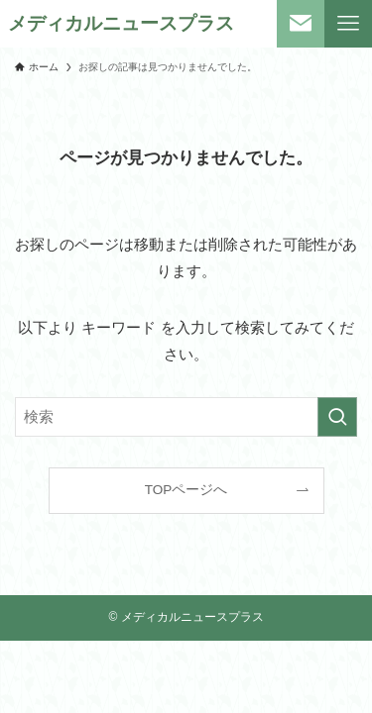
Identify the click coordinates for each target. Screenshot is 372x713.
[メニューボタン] (348, 24)
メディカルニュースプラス (121, 24)
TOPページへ (186, 489)
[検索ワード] (186, 417)
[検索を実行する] (337, 417)
